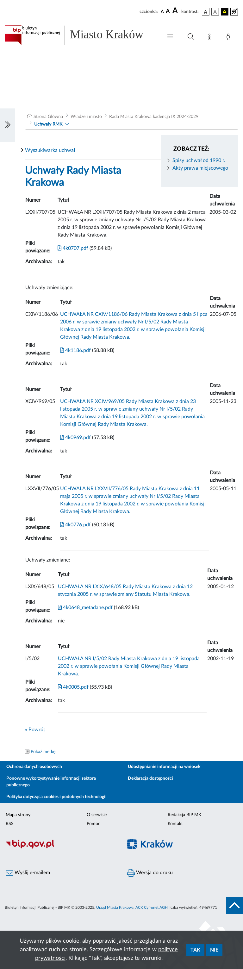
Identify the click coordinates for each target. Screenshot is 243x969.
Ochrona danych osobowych (34, 766)
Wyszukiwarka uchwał (50, 150)
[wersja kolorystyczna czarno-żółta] (225, 12)
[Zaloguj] (229, 38)
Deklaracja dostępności (150, 778)
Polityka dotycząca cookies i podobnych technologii (56, 797)
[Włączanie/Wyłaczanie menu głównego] (170, 37)
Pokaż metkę (43, 752)
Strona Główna (48, 116)
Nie (214, 950)
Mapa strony (18, 815)
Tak (195, 950)
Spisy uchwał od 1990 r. (198, 160)
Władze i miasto (86, 116)
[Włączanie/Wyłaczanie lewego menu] (7, 125)
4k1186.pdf (75, 350)
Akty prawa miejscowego (200, 168)
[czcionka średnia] (168, 11)
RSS (10, 824)
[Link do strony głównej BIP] (80, 35)
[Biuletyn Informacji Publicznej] (61, 847)
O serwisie (97, 815)
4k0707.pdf (73, 248)
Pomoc (93, 824)
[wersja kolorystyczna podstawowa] (206, 12)
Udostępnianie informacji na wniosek (164, 766)
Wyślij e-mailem (28, 873)
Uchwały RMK (48, 124)
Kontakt (175, 824)
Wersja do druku (150, 873)
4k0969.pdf (75, 437)
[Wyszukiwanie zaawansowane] (191, 37)
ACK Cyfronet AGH (151, 907)
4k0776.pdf (75, 524)
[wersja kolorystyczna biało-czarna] (215, 12)
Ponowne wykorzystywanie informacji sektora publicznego (51, 781)
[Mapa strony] (210, 38)
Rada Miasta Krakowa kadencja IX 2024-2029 (153, 116)
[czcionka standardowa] (162, 11)
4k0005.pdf (73, 687)
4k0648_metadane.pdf (85, 607)
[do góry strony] (234, 905)
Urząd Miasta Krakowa (115, 907)
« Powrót (35, 729)
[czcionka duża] (176, 10)
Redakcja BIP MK (184, 815)
